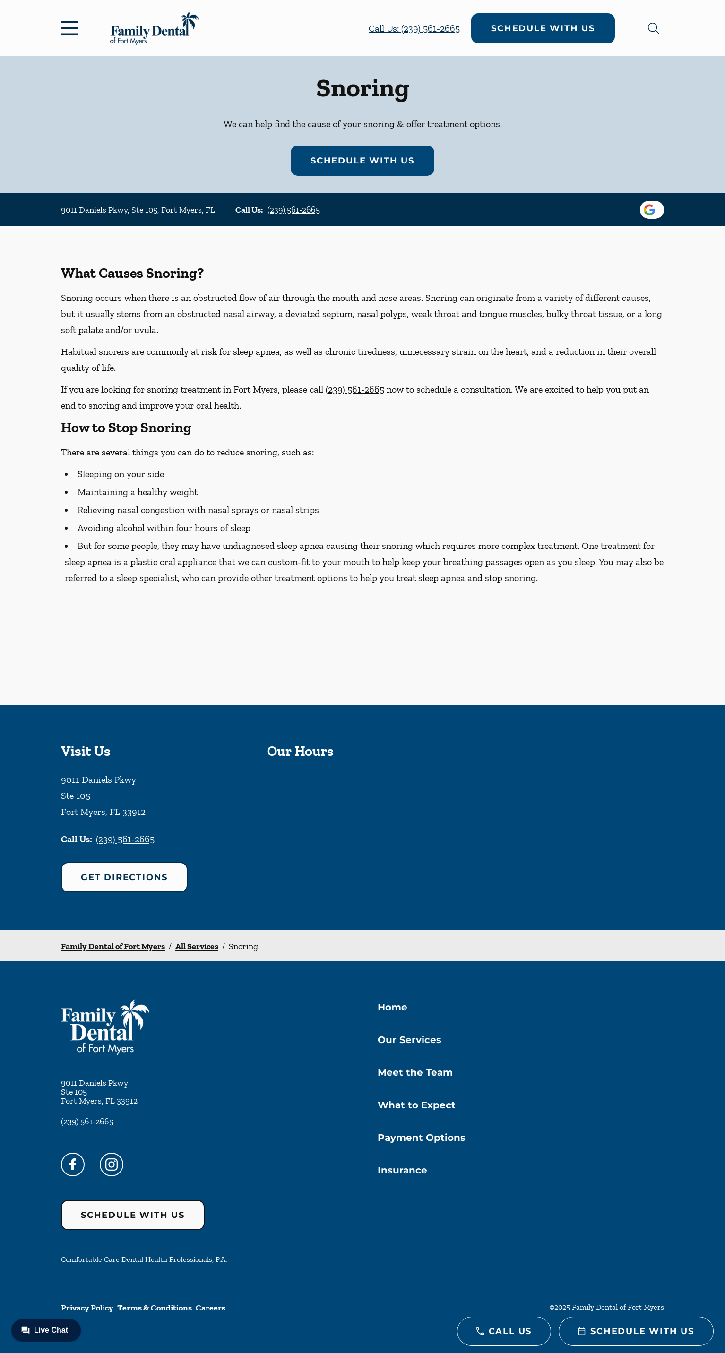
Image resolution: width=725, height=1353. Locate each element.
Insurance (402, 1170)
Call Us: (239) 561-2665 (414, 28)
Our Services (409, 1039)
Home (392, 1007)
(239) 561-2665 (294, 210)
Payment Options (422, 1137)
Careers (210, 1307)
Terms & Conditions (154, 1307)
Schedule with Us (543, 28)
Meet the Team (415, 1072)
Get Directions (124, 877)
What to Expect (417, 1105)
